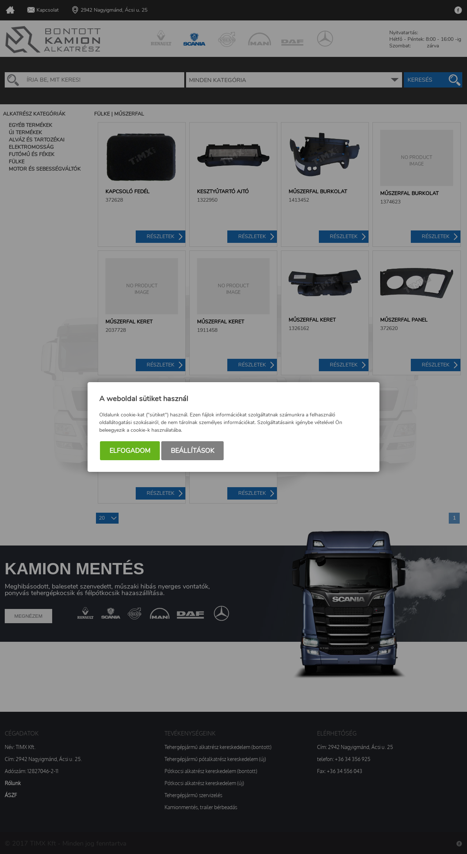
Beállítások (192, 450)
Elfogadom (129, 450)
